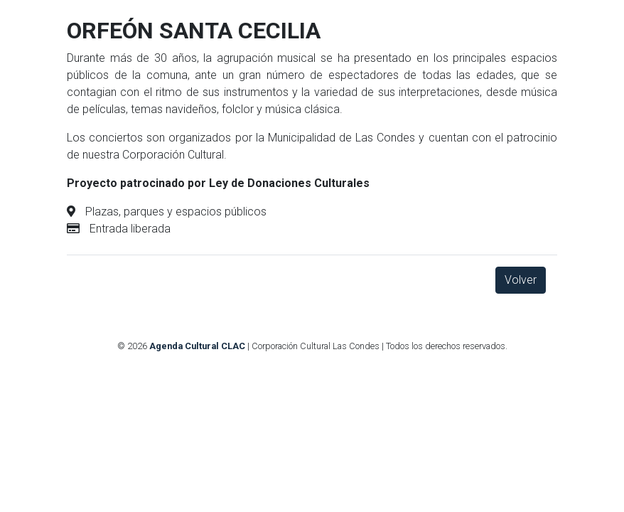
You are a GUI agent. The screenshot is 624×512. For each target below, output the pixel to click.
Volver (521, 280)
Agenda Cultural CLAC (197, 346)
